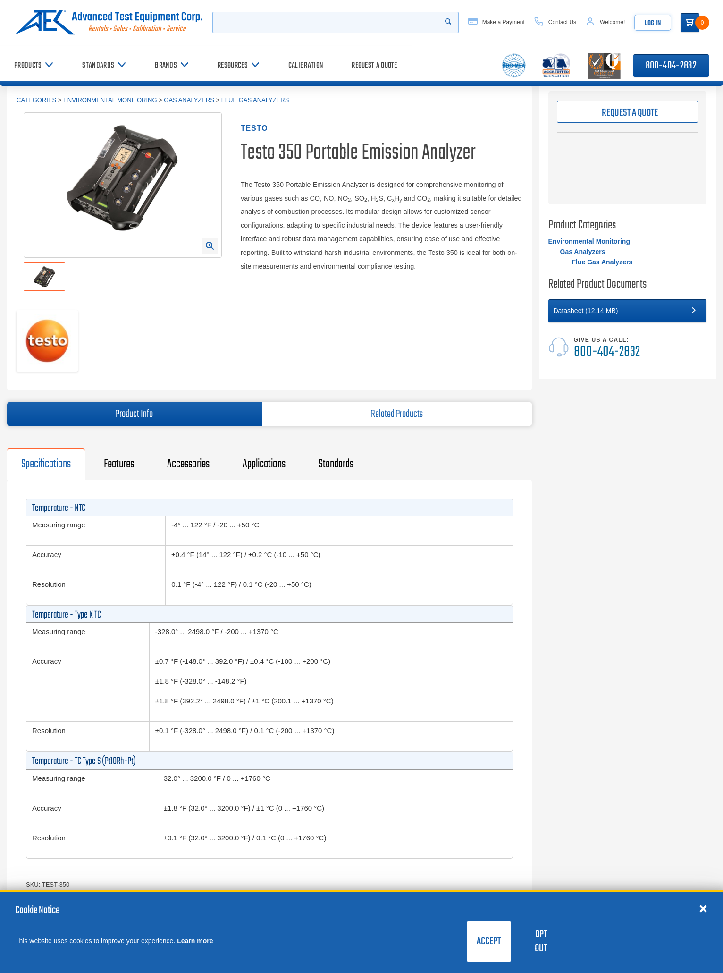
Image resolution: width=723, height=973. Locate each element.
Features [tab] (119, 464)
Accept (489, 941)
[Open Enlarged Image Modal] (210, 246)
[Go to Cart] (690, 22)
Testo (254, 128)
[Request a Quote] (374, 65)
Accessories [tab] (188, 464)
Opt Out (541, 941)
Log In (653, 23)
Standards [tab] (336, 464)
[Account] (605, 22)
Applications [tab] (264, 464)
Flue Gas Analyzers (255, 99)
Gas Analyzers (189, 99)
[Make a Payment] (496, 22)
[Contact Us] (555, 22)
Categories (36, 99)
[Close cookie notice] (703, 908)
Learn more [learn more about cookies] (195, 941)
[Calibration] (305, 65)
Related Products (397, 414)
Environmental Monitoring (110, 99)
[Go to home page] (108, 22)
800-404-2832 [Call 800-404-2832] (671, 66)
